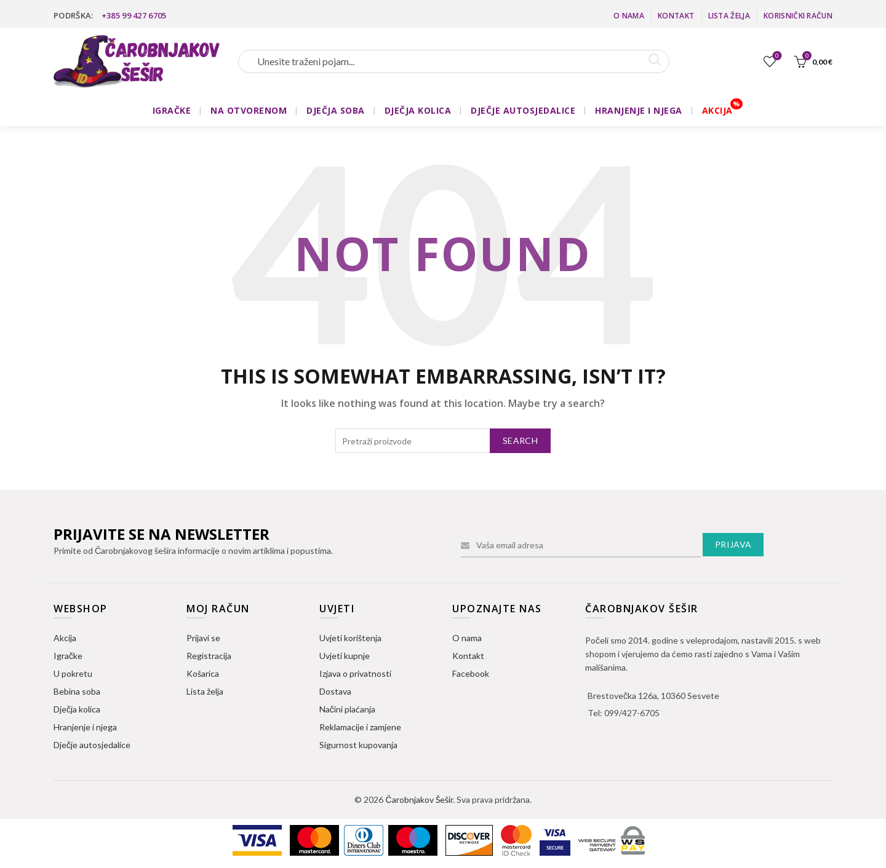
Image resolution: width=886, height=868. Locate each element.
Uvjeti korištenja (350, 638)
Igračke (68, 655)
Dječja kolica (77, 709)
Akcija (65, 638)
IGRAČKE (172, 110)
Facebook (470, 673)
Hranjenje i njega (85, 727)
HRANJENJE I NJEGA (638, 110)
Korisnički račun (798, 15)
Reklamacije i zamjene (360, 727)
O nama (628, 15)
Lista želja (729, 15)
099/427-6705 (632, 713)
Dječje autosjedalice (92, 745)
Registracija (208, 655)
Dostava (335, 691)
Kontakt (676, 15)
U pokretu (73, 673)
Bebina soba (77, 691)
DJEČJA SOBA (335, 110)
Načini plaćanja (347, 709)
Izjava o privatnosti (355, 673)
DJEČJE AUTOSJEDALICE (523, 110)
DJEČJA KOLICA (418, 110)
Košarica (202, 673)
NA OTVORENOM (248, 110)
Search (520, 440)
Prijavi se (203, 638)
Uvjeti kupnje (344, 655)
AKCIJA (717, 110)
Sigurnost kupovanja (358, 745)
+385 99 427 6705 (134, 15)
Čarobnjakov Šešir (418, 799)
